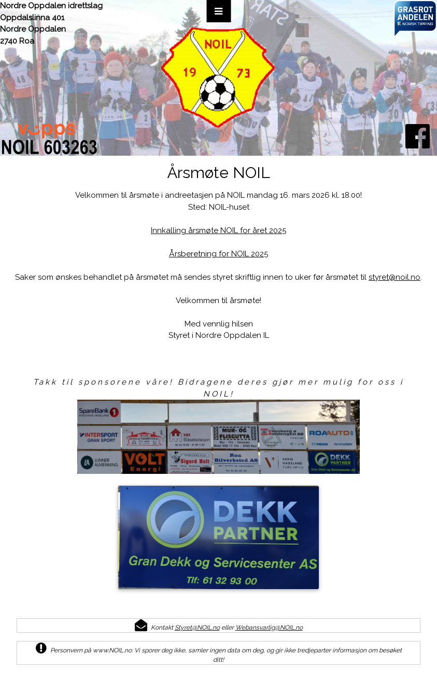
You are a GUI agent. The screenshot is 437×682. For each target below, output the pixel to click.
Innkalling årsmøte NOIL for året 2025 (218, 230)
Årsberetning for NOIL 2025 (218, 253)
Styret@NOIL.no (197, 627)
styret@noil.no (394, 277)
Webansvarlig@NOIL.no (269, 627)
